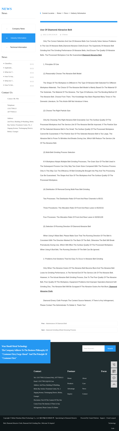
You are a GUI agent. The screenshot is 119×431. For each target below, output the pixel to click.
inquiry (69, 394)
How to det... (9, 85)
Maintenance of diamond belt (56, 323)
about (84, 378)
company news (18, 29)
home (59, 13)
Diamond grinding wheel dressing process (61, 330)
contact (85, 394)
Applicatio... (9, 68)
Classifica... (9, 63)
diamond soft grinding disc (32, 423)
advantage (71, 389)
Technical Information (18, 47)
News (66, 13)
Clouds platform (94, 418)
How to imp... (9, 76)
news (84, 389)
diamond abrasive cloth (14, 423)
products (70, 383)
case (84, 383)
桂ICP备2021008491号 (47, 418)
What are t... (9, 72)
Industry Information (18, 38)
